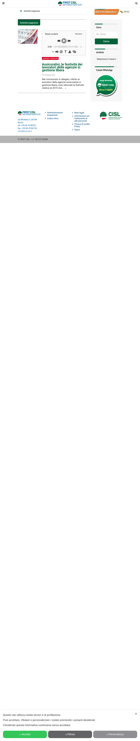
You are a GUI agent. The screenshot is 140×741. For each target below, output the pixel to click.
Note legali (79, 113)
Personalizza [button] (115, 734)
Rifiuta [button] (70, 734)
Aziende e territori (50, 58)
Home (77, 130)
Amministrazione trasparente (55, 113)
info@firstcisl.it (25, 131)
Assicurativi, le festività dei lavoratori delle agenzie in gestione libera (62, 67)
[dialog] (70, 725)
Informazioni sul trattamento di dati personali (81, 118)
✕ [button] (136, 713)
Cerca (106, 41)
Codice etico (52, 118)
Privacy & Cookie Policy (82, 125)
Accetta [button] (24, 734)
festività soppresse (29, 22)
